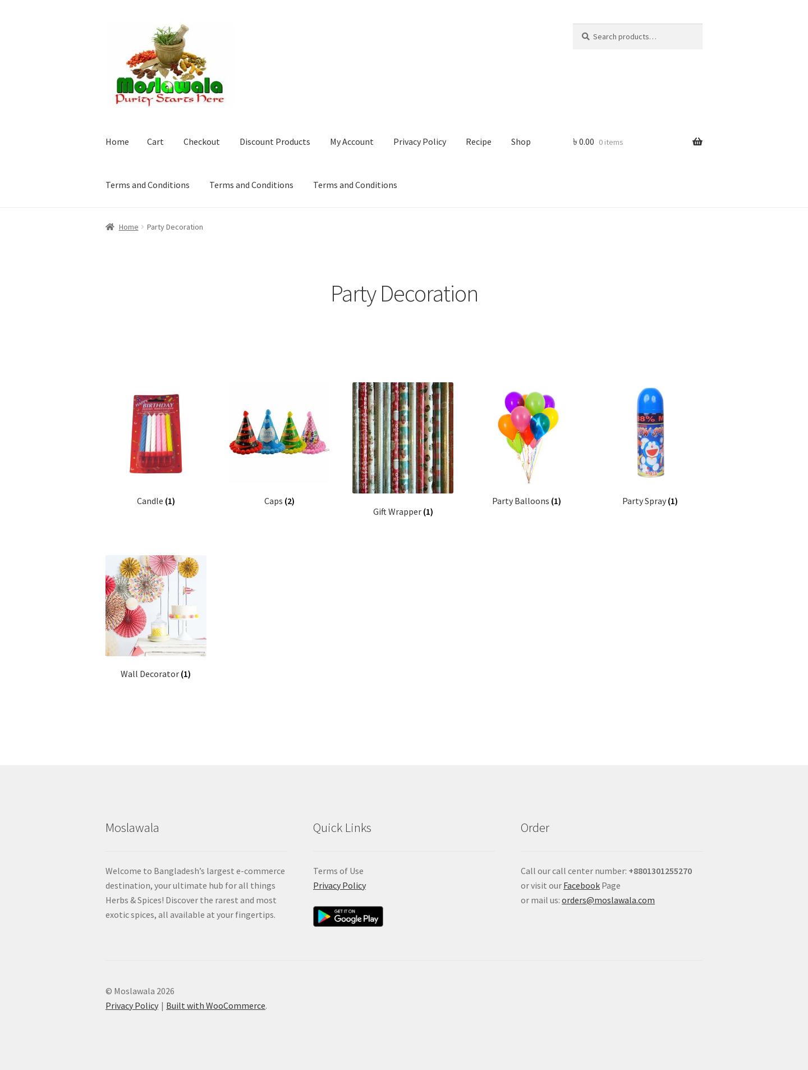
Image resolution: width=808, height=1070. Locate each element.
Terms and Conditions (147, 184)
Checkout (201, 141)
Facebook (581, 885)
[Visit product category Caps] (279, 444)
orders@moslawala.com (608, 900)
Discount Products (275, 141)
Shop (521, 141)
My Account (352, 141)
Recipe (479, 141)
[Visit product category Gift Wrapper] (402, 449)
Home (117, 141)
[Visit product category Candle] (155, 444)
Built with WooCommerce (215, 1005)
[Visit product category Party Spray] (650, 444)
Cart (155, 141)
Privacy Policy (419, 141)
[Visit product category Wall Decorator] (155, 617)
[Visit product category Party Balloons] (526, 444)
